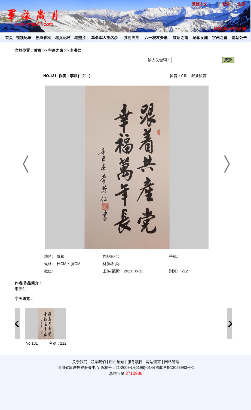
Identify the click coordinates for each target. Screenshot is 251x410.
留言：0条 (178, 76)
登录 (226, 4)
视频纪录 (23, 37)
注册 (241, 4)
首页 (9, 37)
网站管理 (171, 362)
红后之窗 (180, 37)
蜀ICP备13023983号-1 (175, 367)
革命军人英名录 (104, 37)
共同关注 (131, 37)
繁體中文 (199, 4)
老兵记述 (63, 37)
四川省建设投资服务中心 (78, 367)
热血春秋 (43, 37)
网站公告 (239, 37)
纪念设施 (200, 37)
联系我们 (98, 362)
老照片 (80, 37)
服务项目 (135, 362)
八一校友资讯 (156, 37)
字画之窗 (219, 37)
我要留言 (199, 76)
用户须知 (116, 362)
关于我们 (79, 362)
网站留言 (153, 362)
